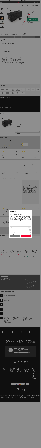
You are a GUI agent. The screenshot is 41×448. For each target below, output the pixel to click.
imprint (10, 225)
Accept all (26, 236)
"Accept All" (17, 220)
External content (12, 234)
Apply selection (15, 236)
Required (11, 227)
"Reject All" (16, 217)
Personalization (12, 232)
